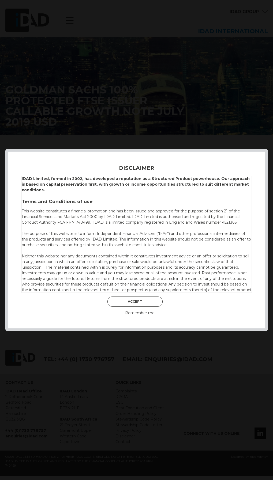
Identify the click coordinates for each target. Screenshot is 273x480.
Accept (135, 301)
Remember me (137, 312)
